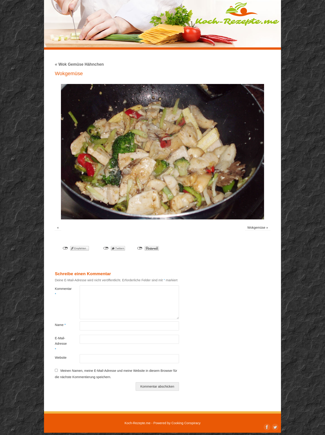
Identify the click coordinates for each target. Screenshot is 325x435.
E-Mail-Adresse (61, 343)
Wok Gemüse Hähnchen (79, 64)
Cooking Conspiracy (186, 423)
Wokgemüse (256, 227)
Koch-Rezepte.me (237, 14)
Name (60, 325)
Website (61, 357)
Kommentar (61, 291)
